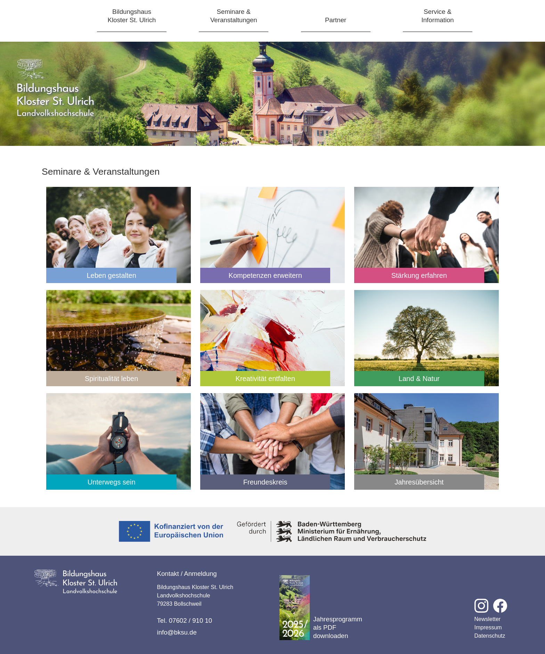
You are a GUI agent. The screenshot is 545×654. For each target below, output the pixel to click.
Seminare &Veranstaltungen (233, 16)
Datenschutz (489, 636)
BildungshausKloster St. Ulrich (132, 16)
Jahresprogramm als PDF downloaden (320, 607)
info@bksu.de (177, 632)
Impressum (488, 627)
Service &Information (437, 16)
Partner (335, 20)
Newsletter (487, 619)
